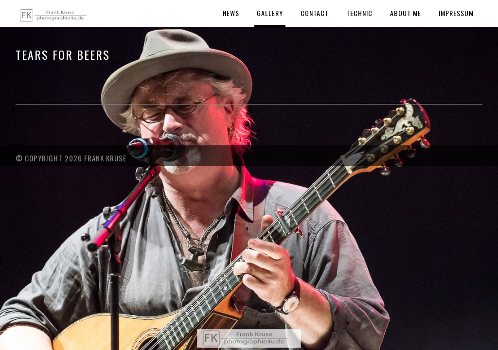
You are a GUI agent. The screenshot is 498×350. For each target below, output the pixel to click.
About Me (405, 13)
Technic (359, 13)
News (231, 13)
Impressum (456, 13)
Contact (315, 13)
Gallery (270, 13)
